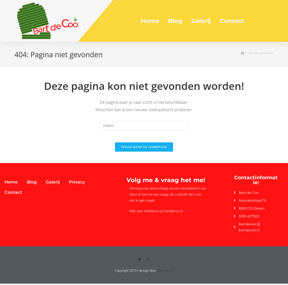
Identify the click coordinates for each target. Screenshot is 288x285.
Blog (175, 20)
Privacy (77, 183)
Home (150, 20)
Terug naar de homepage (144, 148)
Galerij (201, 20)
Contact (232, 20)
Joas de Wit (165, 272)
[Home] (242, 53)
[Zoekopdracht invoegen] (144, 125)
